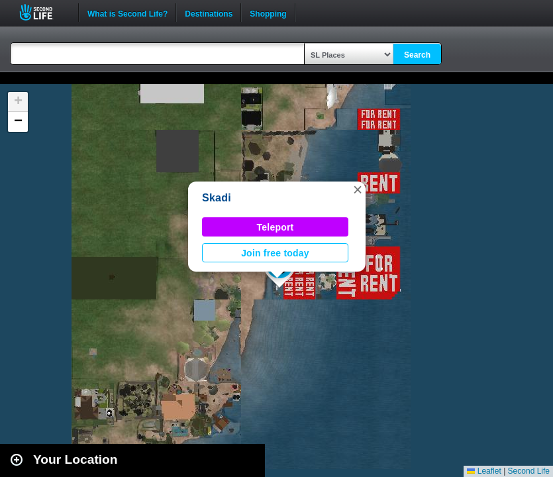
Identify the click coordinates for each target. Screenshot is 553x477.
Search (417, 55)
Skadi (216, 197)
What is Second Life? (127, 12)
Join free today (275, 253)
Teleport (275, 227)
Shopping (268, 12)
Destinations (208, 12)
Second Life (43, 12)
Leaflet (484, 471)
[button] (358, 189)
